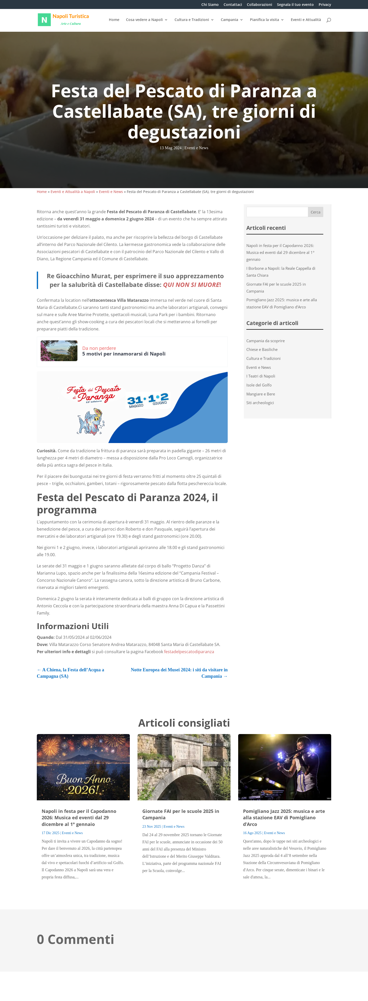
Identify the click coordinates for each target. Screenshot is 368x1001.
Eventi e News (196, 148)
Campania (229, 20)
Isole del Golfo (259, 385)
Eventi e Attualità (306, 20)
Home (114, 20)
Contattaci (233, 5)
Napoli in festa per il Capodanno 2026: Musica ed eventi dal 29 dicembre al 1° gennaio (280, 252)
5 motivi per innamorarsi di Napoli (124, 353)
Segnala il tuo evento (295, 5)
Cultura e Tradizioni (192, 20)
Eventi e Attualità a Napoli (73, 191)
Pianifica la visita (264, 20)
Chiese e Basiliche (262, 349)
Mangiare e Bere (260, 393)
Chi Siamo (210, 5)
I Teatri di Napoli (260, 376)
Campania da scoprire (265, 340)
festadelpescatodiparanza (189, 651)
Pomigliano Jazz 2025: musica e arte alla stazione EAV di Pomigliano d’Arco (284, 817)
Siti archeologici (260, 402)
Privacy (325, 5)
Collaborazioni (259, 5)
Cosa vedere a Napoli (144, 20)
